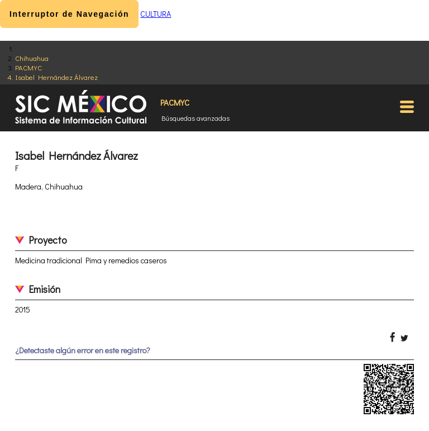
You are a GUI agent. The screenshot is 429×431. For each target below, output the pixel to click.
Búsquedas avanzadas (195, 117)
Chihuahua (32, 58)
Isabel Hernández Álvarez (56, 77)
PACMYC (28, 67)
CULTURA (155, 13)
